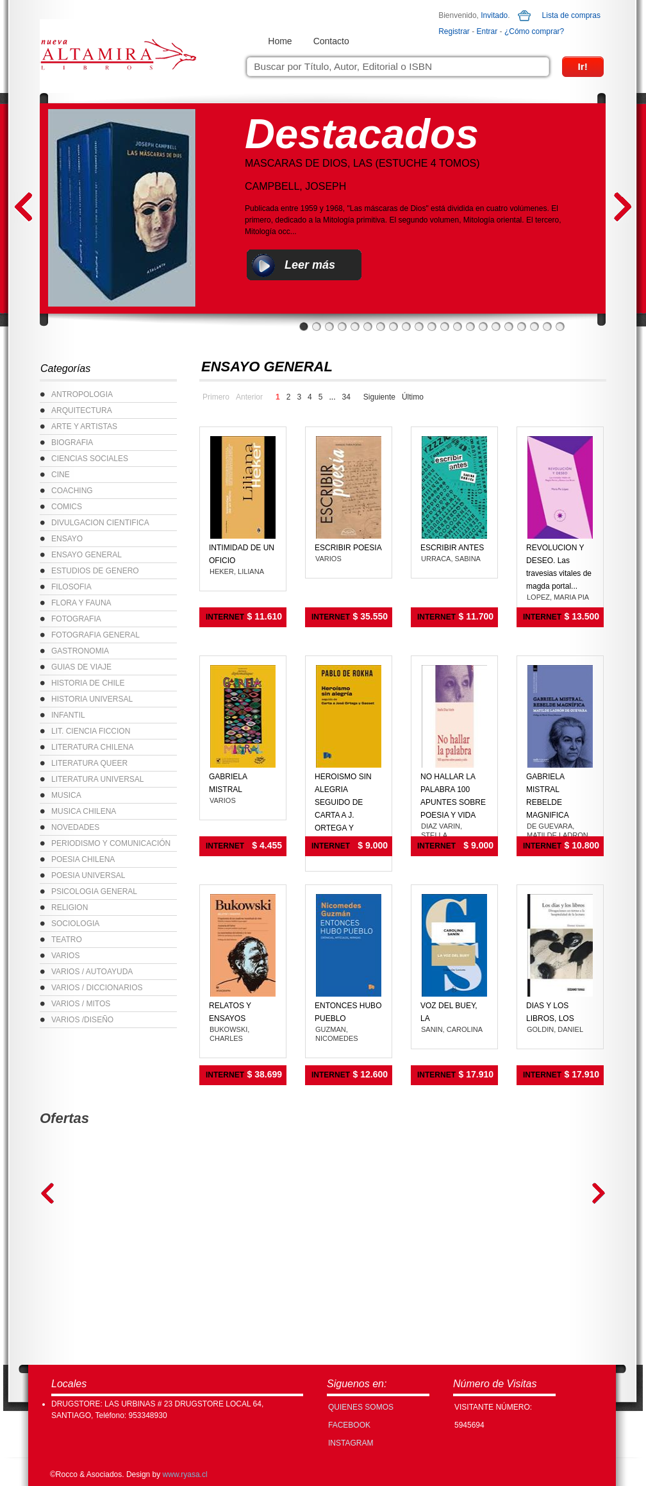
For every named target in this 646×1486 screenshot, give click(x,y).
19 (534, 326)
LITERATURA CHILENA (92, 747)
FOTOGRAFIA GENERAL (95, 634)
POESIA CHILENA (83, 859)
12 (444, 326)
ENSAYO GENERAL (86, 554)
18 (521, 326)
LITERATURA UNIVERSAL (97, 779)
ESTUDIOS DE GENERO (95, 570)
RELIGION (69, 907)
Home (280, 41)
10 (419, 326)
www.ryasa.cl (185, 1474)
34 (346, 397)
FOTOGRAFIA (76, 618)
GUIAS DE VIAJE (81, 667)
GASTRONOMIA (80, 650)
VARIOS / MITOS (80, 1003)
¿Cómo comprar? (534, 31)
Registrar (454, 31)
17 (508, 326)
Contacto (331, 41)
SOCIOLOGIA (75, 923)
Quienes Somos (360, 1407)
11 (431, 326)
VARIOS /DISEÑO (82, 1019)
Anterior (249, 397)
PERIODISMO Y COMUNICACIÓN (110, 843)
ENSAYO (67, 538)
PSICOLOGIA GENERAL (94, 891)
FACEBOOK (349, 1425)
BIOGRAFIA (72, 442)
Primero (216, 397)
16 (496, 326)
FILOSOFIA (71, 586)
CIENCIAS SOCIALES (89, 458)
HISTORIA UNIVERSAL (92, 699)
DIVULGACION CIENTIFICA (100, 522)
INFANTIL (68, 715)
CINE (60, 474)
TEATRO (66, 939)
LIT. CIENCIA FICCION (90, 731)
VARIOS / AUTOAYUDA (92, 971)
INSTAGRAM (350, 1443)
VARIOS (65, 955)
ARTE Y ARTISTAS (84, 426)
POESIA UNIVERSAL (88, 875)
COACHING (72, 490)
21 (560, 326)
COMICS (66, 506)
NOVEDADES (75, 827)
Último (413, 397)
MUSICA (66, 795)
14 (470, 326)
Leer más (310, 264)
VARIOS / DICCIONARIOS (96, 987)
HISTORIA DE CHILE (87, 683)
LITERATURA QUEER (89, 763)
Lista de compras (571, 15)
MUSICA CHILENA (83, 811)
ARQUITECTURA (81, 410)
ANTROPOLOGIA (82, 394)
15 (483, 326)
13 (457, 326)
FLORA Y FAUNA (81, 602)
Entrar (487, 31)
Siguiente (379, 397)
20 (547, 326)
